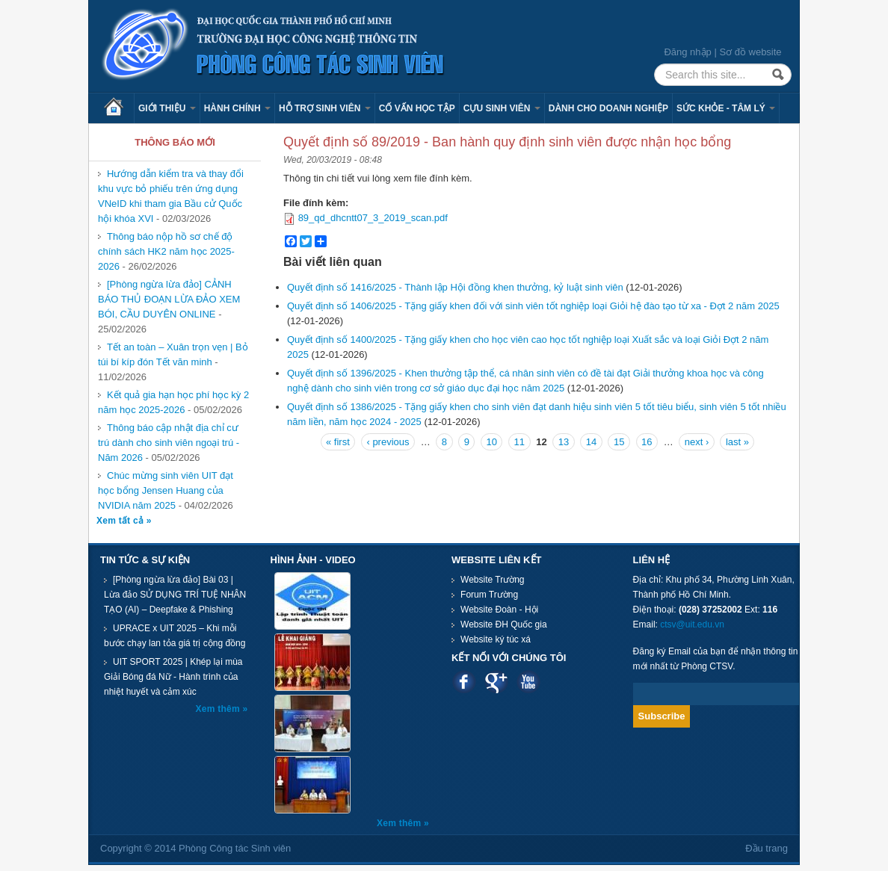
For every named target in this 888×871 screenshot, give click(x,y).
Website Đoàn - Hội (499, 609)
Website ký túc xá (495, 639)
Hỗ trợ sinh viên (325, 108)
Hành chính (237, 108)
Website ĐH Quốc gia (503, 624)
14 (591, 441)
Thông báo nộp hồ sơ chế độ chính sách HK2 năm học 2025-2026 (166, 251)
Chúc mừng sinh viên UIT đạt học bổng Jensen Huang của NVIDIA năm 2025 (165, 490)
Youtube (528, 681)
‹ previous (387, 441)
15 (619, 441)
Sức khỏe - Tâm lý (725, 108)
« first (338, 441)
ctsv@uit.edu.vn (692, 624)
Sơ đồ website (750, 52)
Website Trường (492, 579)
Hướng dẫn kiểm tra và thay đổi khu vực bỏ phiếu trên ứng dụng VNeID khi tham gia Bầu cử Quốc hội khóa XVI (171, 196)
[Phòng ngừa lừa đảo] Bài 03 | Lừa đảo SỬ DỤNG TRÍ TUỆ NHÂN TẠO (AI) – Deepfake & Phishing (175, 594)
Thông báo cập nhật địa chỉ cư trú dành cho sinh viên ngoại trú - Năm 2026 (168, 442)
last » (737, 441)
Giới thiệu (167, 108)
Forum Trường (489, 594)
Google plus (496, 681)
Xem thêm (219, 709)
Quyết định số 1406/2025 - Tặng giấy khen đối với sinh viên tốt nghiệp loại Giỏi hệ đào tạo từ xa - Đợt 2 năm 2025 (533, 305)
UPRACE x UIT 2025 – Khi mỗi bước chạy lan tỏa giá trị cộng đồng (174, 635)
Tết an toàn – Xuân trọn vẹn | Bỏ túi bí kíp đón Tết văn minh (173, 354)
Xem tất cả (121, 520)
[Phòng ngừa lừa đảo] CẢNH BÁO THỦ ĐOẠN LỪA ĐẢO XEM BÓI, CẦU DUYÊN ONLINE (169, 299)
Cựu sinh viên (501, 108)
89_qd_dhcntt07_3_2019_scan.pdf (373, 217)
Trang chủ (119, 108)
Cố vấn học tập (417, 108)
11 (519, 441)
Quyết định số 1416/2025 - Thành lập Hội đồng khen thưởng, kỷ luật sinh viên (455, 287)
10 (491, 441)
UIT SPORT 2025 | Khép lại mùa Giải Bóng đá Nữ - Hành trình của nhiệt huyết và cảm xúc (173, 677)
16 (646, 441)
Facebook (463, 681)
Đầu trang (766, 848)
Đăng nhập (687, 52)
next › (697, 441)
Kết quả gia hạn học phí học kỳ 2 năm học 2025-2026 (173, 402)
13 (563, 441)
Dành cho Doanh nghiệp (608, 108)
